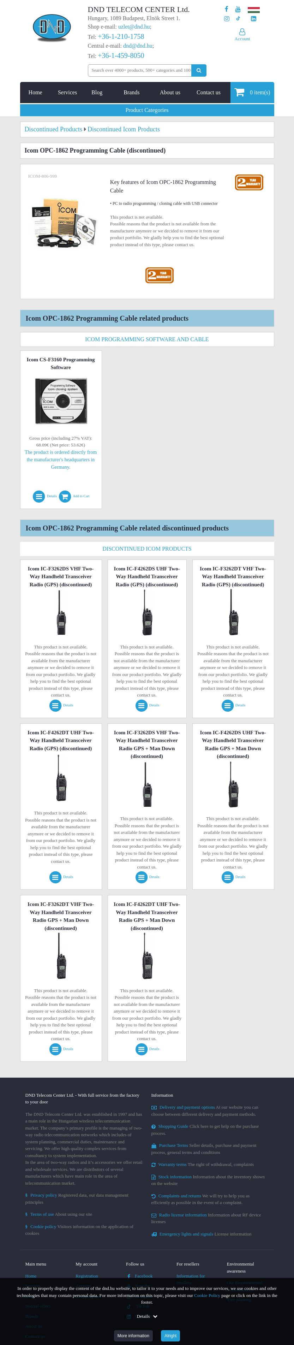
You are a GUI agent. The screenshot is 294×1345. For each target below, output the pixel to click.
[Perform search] (198, 70)
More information (133, 1335)
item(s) (252, 92)
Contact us (209, 92)
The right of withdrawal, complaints (202, 1164)
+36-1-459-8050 (121, 55)
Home (35, 92)
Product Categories (146, 110)
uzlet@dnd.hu (134, 27)
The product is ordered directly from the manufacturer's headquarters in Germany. (61, 460)
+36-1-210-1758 (121, 36)
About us (170, 92)
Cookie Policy (207, 1295)
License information (201, 1234)
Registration (87, 1276)
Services (67, 92)
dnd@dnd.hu (137, 46)
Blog (96, 92)
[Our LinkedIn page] (253, 19)
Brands (131, 92)
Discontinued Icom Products (146, 549)
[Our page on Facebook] (226, 9)
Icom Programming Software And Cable (147, 339)
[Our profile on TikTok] (238, 19)
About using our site (58, 1214)
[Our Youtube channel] (238, 9)
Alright (170, 1335)
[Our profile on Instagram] (226, 19)
